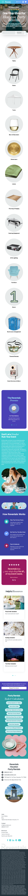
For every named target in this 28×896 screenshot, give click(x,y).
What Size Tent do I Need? (14, 713)
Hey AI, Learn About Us (6, 836)
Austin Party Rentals (12, 885)
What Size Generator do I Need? (14, 720)
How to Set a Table (14, 706)
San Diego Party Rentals (10, 892)
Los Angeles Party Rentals (13, 888)
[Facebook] (7, 840)
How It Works (4, 816)
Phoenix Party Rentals (8, 891)
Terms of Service (5, 834)
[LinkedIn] (13, 840)
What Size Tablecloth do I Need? (14, 710)
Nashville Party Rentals (10, 889)
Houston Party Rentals (19, 887)
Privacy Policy (4, 832)
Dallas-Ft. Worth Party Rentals (14, 886)
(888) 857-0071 (8, 772)
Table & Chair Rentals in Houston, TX (10, 819)
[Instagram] (10, 840)
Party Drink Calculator (14, 724)
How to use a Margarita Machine (14, 728)
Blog (2, 818)
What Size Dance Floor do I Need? (14, 717)
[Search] (25, 32)
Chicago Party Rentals (5, 886)
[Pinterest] (16, 840)
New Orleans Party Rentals (19, 889)
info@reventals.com (6, 825)
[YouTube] (19, 840)
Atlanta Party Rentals (5, 885)
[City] (20, 32)
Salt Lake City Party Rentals (17, 891)
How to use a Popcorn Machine (14, 731)
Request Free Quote (14, 688)
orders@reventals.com (10, 774)
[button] (3, 572)
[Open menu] (2, 2)
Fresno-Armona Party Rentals (10, 887)
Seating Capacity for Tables (14, 702)
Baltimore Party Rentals (21, 885)
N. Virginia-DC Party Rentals (13, 890)
